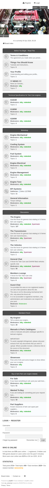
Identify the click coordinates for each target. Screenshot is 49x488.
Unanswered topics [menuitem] (36, 7)
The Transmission (18, 231)
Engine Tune (15, 182)
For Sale (14, 379)
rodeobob (27, 102)
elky (20, 86)
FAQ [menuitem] (1, 36)
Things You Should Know (21, 62)
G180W (13, 109)
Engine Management (19, 172)
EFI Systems (16, 189)
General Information (19, 198)
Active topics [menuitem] (44, 7)
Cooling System (17, 144)
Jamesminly (18, 468)
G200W (13, 119)
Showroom (15, 357)
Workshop (24, 130)
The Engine (15, 217)
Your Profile (15, 72)
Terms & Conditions (19, 55)
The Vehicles (16, 245)
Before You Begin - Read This (24, 51)
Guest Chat (15, 285)
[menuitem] (3, 485)
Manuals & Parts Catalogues (23, 329)
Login (5, 421)
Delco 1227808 (25, 191)
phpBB (11, 480)
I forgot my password (10, 440)
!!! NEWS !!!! (15, 81)
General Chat (16, 259)
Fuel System (15, 154)
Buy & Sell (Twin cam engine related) (24, 374)
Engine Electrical (17, 163)
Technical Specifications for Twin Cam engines (24, 95)
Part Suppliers (16, 404)
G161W (13, 100)
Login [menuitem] (37, 3)
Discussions (24, 212)
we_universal (8, 483)
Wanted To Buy (17, 390)
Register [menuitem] (27, 3)
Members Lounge (18, 273)
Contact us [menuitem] (16, 476)
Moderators (23, 304)
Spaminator (36, 224)
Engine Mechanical (18, 135)
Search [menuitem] (6, 36)
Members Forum (24, 313)
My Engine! (15, 318)
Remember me (33, 440)
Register (16, 421)
